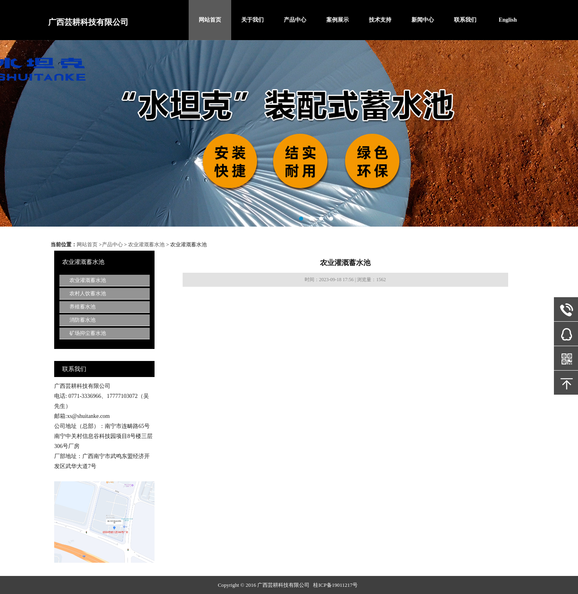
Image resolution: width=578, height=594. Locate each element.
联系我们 (465, 20)
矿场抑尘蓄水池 (87, 333)
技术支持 (380, 20)
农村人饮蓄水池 (87, 293)
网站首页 (210, 20)
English (508, 20)
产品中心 (295, 20)
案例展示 (337, 20)
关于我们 (252, 20)
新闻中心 (422, 20)
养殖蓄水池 (82, 307)
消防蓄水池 (82, 320)
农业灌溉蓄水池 (146, 244)
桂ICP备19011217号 (335, 585)
